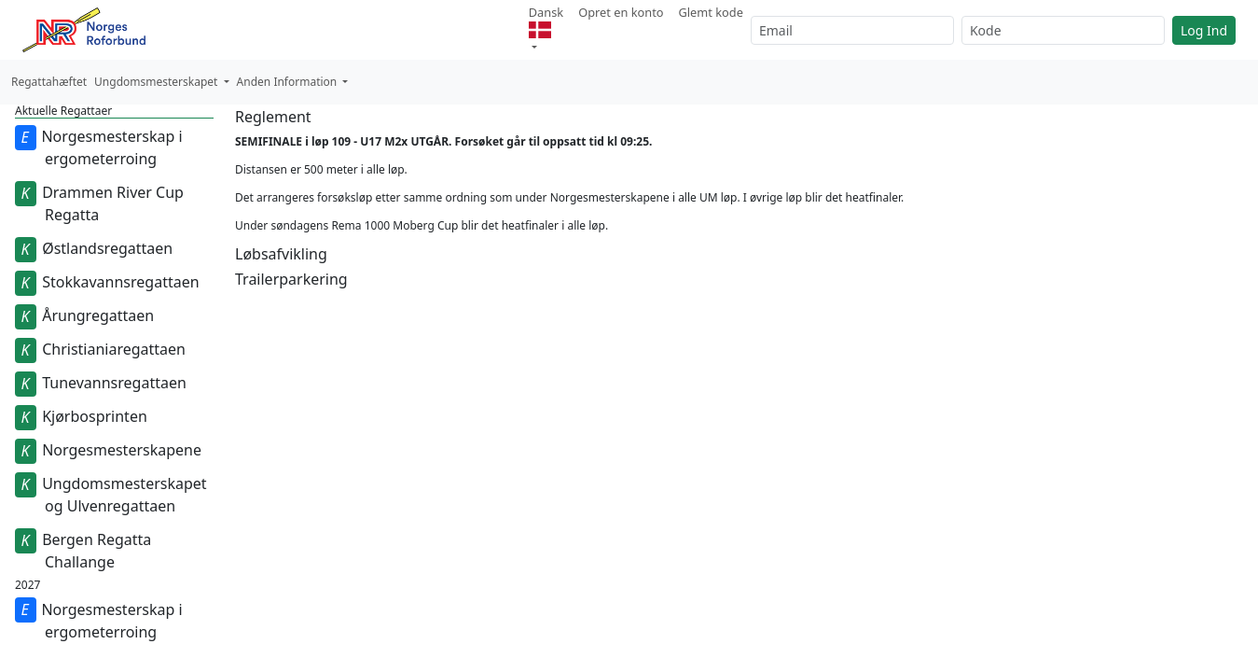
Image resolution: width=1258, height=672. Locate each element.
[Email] (852, 30)
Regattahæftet (49, 82)
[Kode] (1063, 30)
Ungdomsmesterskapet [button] (157, 82)
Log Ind (1204, 30)
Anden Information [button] (288, 82)
